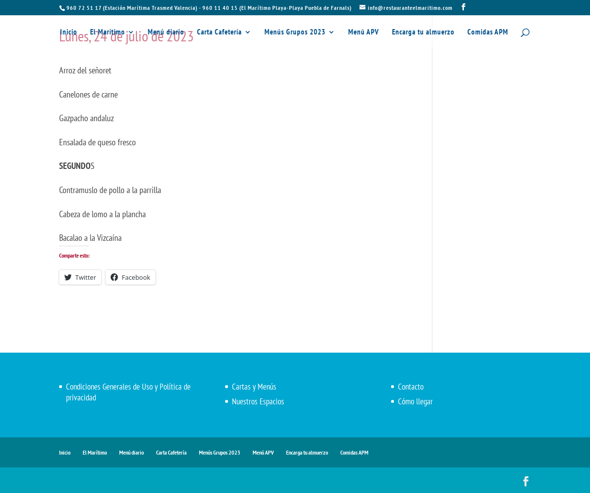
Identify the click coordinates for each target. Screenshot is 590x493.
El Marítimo (107, 32)
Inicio (68, 32)
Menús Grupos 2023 (295, 32)
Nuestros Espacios (258, 401)
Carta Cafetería (219, 32)
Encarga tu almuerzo (423, 32)
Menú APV (363, 32)
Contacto (411, 386)
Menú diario (166, 32)
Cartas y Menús (254, 386)
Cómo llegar (415, 401)
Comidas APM (487, 32)
